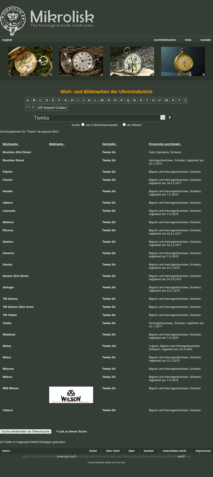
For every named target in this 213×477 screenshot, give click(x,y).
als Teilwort (134, 125)
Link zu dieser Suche (71, 431)
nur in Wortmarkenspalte (102, 125)
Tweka (106, 152)
